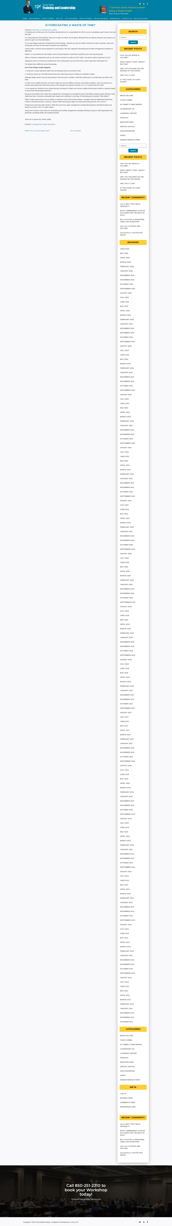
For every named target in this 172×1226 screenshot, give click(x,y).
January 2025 (126, 324)
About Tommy (48, 18)
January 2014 (126, 902)
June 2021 (124, 509)
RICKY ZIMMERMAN (128, 211)
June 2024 (124, 355)
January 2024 (126, 372)
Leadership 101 (127, 109)
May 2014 (124, 885)
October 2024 (126, 337)
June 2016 (124, 774)
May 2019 (124, 620)
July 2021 (124, 505)
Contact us (127, 18)
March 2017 (125, 735)
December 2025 (127, 275)
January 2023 (126, 425)
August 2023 (126, 394)
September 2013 (127, 920)
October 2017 (126, 704)
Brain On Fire (126, 95)
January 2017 (126, 743)
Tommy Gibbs (52, 30)
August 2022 (126, 447)
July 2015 (124, 823)
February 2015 (127, 845)
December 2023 (127, 377)
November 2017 (127, 699)
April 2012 (125, 995)
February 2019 (127, 633)
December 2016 (127, 748)
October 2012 (126, 969)
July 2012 (124, 982)
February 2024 (127, 368)
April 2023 (125, 412)
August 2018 (126, 659)
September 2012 (127, 973)
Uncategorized (37, 124)
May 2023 (124, 408)
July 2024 (124, 350)
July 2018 (124, 664)
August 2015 (126, 818)
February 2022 (127, 474)
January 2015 (126, 849)
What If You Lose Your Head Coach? (37, 131)
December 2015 (127, 801)
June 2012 (124, 986)
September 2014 (127, 867)
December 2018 (127, 642)
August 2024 (126, 346)
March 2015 (125, 841)
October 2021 (126, 492)
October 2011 (126, 1022)
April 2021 (125, 518)
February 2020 (127, 580)
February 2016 (127, 792)
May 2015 (124, 832)
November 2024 (127, 333)
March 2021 (125, 523)
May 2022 (124, 461)
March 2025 (125, 315)
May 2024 (124, 359)
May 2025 (124, 306)
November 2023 (127, 381)
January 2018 (126, 690)
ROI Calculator (140, 18)
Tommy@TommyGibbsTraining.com (86, 1199)
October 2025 (126, 284)
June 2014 (124, 880)
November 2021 (127, 487)
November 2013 (127, 911)
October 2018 (126, 651)
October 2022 (126, 439)
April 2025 (125, 311)
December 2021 (127, 483)
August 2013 (126, 924)
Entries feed (126, 1098)
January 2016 (126, 796)
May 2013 (124, 938)
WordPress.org (128, 1107)
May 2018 (124, 673)
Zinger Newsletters (49, 124)
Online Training (101, 18)
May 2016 (124, 779)
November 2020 (127, 540)
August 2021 (126, 500)
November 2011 (127, 1017)
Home (24, 18)
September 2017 (127, 708)
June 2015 (124, 827)
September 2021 (127, 496)
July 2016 (124, 770)
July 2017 (124, 717)
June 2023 (124, 403)
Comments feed (127, 1102)
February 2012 (127, 1004)
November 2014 (127, 858)
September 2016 (127, 761)
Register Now (127, 122)
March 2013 (125, 947)
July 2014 (124, 876)
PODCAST (124, 118)
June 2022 (124, 456)
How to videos (85, 18)
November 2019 (127, 593)
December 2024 (127, 328)
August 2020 (126, 553)
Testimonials (35, 18)
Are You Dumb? (75, 131)
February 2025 (127, 319)
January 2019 (126, 637)
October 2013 (126, 916)
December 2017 (127, 695)
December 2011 (127, 1013)
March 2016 (125, 788)
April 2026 (125, 258)
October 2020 (126, 545)
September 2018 (127, 655)
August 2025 (126, 293)
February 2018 (127, 686)
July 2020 (124, 558)
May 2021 (124, 514)
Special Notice (127, 126)
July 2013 (124, 929)
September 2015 (127, 814)
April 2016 (125, 783)
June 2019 (124, 615)
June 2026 (124, 249)
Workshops (115, 18)
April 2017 (125, 730)
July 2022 (124, 452)
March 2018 (125, 682)
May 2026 (124, 253)
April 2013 (125, 942)
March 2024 (125, 364)
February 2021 (127, 527)
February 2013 (127, 951)
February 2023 (127, 421)
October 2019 (126, 598)
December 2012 (127, 960)
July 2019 (124, 611)
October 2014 (126, 863)
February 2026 (127, 266)
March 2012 (125, 1000)
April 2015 (125, 836)
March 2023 (125, 417)
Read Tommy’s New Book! (118, 14)
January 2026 (126, 271)
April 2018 (125, 677)
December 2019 (127, 589)
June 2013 (124, 933)
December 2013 (127, 907)
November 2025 (127, 280)
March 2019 (125, 629)
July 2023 (124, 399)
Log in (123, 1094)
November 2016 (127, 752)
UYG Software (71, 18)
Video (123, 135)
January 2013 (126, 955)
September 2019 (127, 602)
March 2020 (125, 576)
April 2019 (125, 624)
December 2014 (127, 854)
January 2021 (126, 531)
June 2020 (124, 562)
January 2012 (126, 1008)
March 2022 (125, 470)
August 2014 (126, 871)
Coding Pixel (74, 1222)
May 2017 (124, 726)
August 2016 (126, 765)
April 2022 (125, 465)
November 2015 (127, 805)
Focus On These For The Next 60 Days (132, 213)
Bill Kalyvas (126, 219)
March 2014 (125, 894)
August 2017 (126, 712)
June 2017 (124, 721)
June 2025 (124, 302)
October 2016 (126, 757)
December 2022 (127, 430)
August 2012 (126, 977)
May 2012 (124, 991)
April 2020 (125, 571)
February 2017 (127, 739)
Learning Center (128, 113)
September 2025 (127, 288)
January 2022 (126, 478)
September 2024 (127, 341)
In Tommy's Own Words (131, 104)
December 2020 (127, 536)
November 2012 (127, 964)
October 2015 (126, 810)
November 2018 (127, 646)
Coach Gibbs (126, 100)
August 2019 (126, 606)
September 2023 (127, 390)
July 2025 (124, 297)
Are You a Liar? (127, 75)
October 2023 (126, 386)
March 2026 (125, 262)
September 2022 (127, 443)
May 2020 (124, 567)
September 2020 (127, 549)
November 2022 (127, 434)
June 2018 (124, 668)
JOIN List (59, 18)
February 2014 (127, 898)
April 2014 (125, 889)
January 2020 (126, 584)
